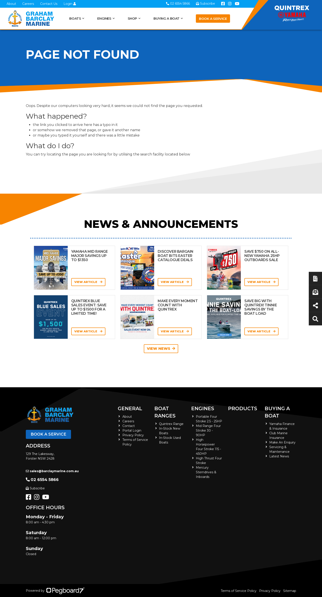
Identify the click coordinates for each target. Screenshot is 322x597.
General (130, 409)
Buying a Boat (167, 18)
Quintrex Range (171, 424)
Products (242, 409)
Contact (128, 426)
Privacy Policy (133, 435)
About (11, 4)
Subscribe (35, 488)
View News (161, 348)
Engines (104, 18)
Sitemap (289, 591)
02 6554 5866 (42, 479)
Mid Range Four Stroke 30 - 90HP (208, 430)
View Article (88, 282)
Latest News (279, 456)
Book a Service (213, 19)
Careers (28, 4)
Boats (75, 18)
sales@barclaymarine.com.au (52, 471)
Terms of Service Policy (238, 591)
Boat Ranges (165, 412)
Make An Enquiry (282, 442)
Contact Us (48, 4)
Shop (132, 18)
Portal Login (131, 430)
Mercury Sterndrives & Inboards (206, 472)
